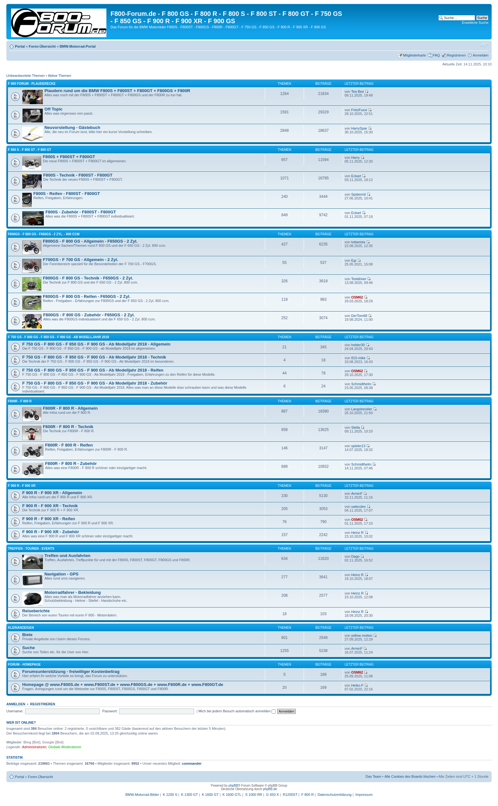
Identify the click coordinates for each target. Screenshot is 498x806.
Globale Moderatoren (64, 747)
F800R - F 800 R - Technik (68, 426)
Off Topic (53, 109)
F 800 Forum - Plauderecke (32, 83)
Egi (353, 260)
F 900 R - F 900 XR (22, 485)
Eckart (356, 176)
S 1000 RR (253, 794)
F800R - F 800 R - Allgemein (70, 408)
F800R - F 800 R (19, 401)
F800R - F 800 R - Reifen (69, 445)
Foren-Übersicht (42, 46)
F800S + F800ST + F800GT (69, 156)
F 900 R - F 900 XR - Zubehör (50, 531)
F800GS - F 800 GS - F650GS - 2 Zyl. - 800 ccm (43, 234)
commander (192, 763)
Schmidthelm (361, 384)
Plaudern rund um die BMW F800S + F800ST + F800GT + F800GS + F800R (117, 90)
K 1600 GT (210, 794)
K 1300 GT (189, 794)
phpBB (233, 785)
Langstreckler (361, 409)
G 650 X (272, 794)
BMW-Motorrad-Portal (78, 46)
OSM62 (357, 297)
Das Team (373, 776)
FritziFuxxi (359, 110)
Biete (27, 634)
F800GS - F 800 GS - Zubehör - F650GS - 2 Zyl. (89, 314)
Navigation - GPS (61, 574)
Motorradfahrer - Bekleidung (72, 592)
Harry (355, 157)
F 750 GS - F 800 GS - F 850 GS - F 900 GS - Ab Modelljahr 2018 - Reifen (92, 370)
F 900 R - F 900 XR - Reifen (48, 518)
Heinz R (357, 532)
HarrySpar (359, 128)
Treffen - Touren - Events (31, 548)
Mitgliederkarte (414, 55)
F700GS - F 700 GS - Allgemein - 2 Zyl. (80, 259)
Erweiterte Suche (475, 22)
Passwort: (110, 711)
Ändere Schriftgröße (483, 45)
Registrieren (456, 55)
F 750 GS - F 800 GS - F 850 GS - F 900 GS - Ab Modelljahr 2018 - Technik (94, 357)
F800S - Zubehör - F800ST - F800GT (80, 212)
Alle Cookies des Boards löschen (409, 776)
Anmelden (480, 55)
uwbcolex (358, 506)
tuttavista (358, 242)
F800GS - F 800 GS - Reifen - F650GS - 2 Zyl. (87, 296)
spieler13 (358, 446)
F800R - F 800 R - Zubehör (71, 463)
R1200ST (290, 794)
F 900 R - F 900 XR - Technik (50, 505)
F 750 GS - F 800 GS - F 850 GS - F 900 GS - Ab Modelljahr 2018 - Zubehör (94, 383)
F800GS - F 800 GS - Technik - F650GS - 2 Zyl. (88, 278)
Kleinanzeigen (21, 627)
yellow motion (362, 635)
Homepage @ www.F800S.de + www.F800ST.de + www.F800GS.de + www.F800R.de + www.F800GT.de (122, 684)
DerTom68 (359, 316)
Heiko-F (357, 685)
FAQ (436, 55)
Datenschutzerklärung (335, 794)
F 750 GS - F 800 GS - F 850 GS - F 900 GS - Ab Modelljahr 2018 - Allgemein (96, 344)
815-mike (358, 358)
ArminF (356, 493)
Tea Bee (357, 91)
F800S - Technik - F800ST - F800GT (77, 175)
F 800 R (307, 794)
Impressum (364, 794)
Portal (20, 46)
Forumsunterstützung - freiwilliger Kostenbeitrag (70, 671)
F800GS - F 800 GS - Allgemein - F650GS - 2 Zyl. (90, 241)
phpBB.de (270, 789)
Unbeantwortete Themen (25, 75)
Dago (355, 556)
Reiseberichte (36, 610)
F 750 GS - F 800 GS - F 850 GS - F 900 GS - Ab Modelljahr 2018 (58, 337)
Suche (28, 647)
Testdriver (359, 279)
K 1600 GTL (232, 794)
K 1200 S (170, 794)
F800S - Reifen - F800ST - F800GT (66, 193)
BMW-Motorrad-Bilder (142, 794)
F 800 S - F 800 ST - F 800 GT (29, 149)
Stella (355, 427)
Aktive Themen (59, 75)
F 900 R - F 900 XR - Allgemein (52, 492)
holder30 (358, 345)
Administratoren (34, 747)
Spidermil (358, 194)
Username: (15, 711)
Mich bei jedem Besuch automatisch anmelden (237, 711)
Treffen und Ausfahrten (67, 555)
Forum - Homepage (24, 664)
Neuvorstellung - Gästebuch (72, 127)
